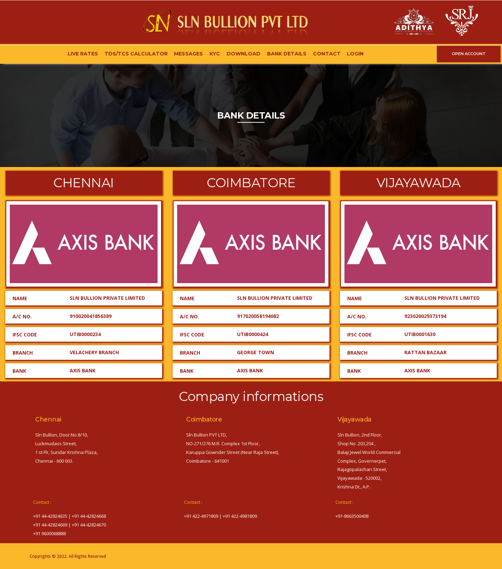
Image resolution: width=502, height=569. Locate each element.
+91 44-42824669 (50, 525)
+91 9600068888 (49, 533)
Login (355, 54)
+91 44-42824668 (89, 516)
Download (243, 54)
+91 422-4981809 (240, 516)
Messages (188, 54)
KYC (215, 54)
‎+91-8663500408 (351, 516)
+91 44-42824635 (50, 516)
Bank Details (286, 54)
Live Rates (83, 54)
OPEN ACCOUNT (469, 53)
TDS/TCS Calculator (136, 54)
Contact (327, 54)
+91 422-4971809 (201, 516)
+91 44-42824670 (89, 525)
